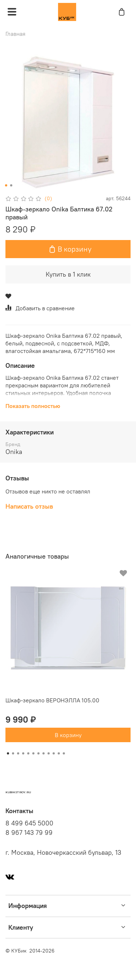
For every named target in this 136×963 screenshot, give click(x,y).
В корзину (68, 735)
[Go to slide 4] (23, 753)
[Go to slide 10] (54, 753)
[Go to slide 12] (64, 753)
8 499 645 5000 (29, 823)
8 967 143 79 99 (29, 833)
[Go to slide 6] (33, 753)
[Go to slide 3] (18, 753)
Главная (15, 33)
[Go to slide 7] (38, 753)
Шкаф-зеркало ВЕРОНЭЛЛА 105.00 (52, 700)
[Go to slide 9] (49, 753)
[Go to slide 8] (43, 753)
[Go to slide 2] (11, 185)
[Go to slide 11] (59, 753)
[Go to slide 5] (28, 753)
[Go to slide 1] (6, 185)
